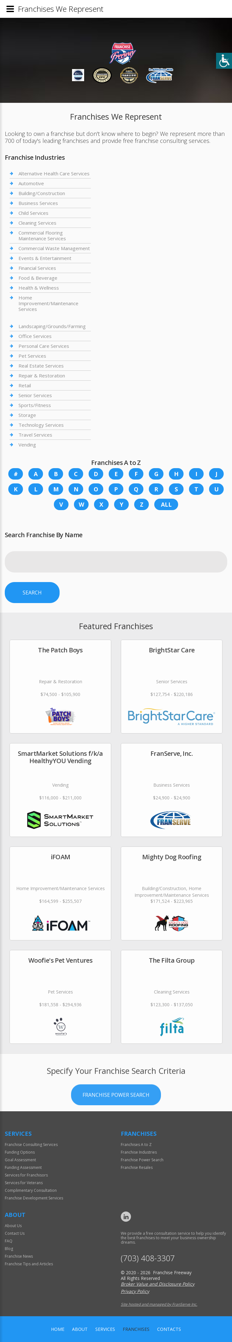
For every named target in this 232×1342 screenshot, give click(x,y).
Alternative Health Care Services (54, 174)
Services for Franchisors (26, 1175)
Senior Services (35, 395)
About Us (13, 1225)
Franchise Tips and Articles (29, 1264)
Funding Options (20, 1152)
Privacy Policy (135, 1291)
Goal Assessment (20, 1160)
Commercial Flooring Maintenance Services (42, 235)
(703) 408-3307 (148, 1258)
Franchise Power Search (116, 1112)
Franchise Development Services (34, 1198)
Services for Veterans (24, 1182)
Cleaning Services (37, 223)
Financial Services (37, 268)
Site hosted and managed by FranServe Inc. (159, 1304)
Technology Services (41, 425)
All (166, 504)
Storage (27, 415)
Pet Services (32, 356)
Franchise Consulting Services (31, 1144)
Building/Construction (41, 193)
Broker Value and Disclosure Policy (157, 1284)
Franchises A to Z (136, 1144)
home (57, 1329)
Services (105, 1329)
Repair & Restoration (41, 375)
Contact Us (15, 1233)
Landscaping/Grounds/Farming (52, 326)
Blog (9, 1248)
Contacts (169, 1329)
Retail (24, 385)
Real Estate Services (41, 365)
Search (32, 592)
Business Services (38, 203)
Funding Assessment (23, 1167)
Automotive (31, 183)
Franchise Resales (137, 1167)
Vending (27, 444)
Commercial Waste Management (54, 248)
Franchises (136, 1329)
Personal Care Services (43, 346)
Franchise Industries (139, 1152)
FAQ (8, 1241)
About (80, 1329)
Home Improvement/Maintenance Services (48, 303)
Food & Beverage (37, 278)
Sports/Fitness (34, 405)
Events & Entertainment (44, 258)
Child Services (33, 213)
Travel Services (35, 435)
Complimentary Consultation (31, 1190)
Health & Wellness (38, 288)
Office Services (35, 336)
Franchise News (19, 1256)
